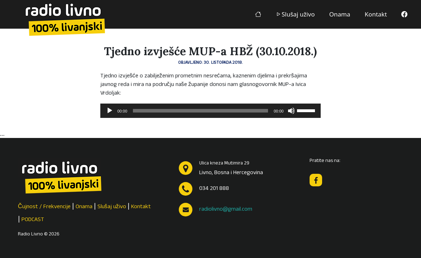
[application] (210, 111)
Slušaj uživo (295, 14)
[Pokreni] (109, 110)
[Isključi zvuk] (291, 110)
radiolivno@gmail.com (225, 209)
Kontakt (376, 14)
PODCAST (32, 220)
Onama (339, 14)
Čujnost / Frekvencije (44, 207)
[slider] (200, 111)
